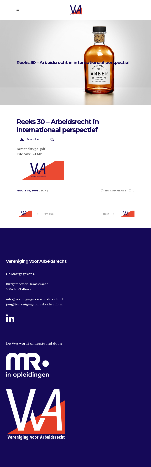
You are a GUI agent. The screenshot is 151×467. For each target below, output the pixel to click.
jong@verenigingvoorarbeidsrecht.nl (34, 304)
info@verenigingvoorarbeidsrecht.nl (34, 299)
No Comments (113, 190)
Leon (43, 190)
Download (30, 139)
